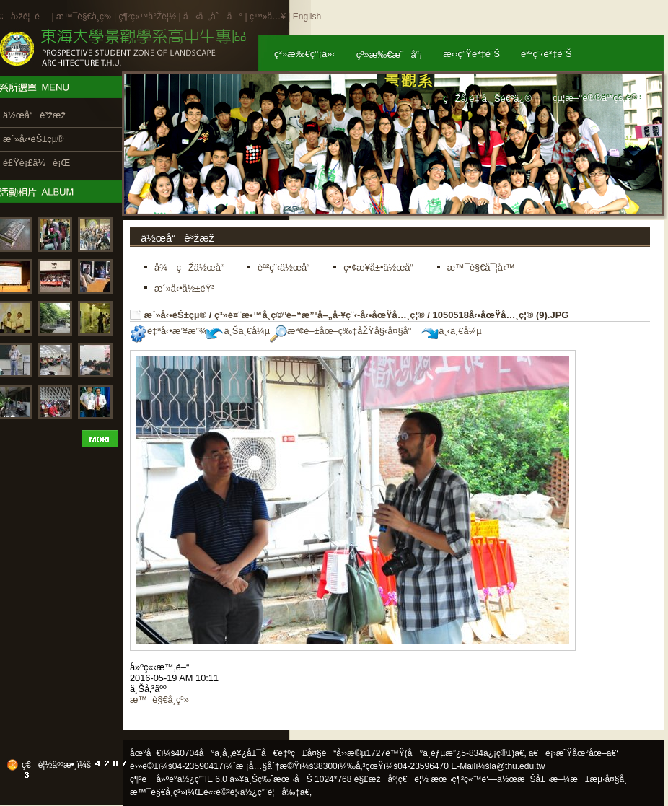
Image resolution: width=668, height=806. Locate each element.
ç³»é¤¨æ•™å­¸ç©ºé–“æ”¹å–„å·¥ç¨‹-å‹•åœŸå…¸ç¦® (319, 315)
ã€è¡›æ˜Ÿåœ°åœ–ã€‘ (573, 753)
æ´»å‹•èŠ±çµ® (175, 315)
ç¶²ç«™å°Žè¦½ (147, 17)
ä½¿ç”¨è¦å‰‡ (270, 792)
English (307, 17)
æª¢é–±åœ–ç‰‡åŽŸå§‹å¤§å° (344, 330)
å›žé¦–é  (30, 17)
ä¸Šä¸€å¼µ (238, 330)
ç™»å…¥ (268, 17)
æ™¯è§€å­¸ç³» (85, 17)
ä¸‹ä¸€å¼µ (451, 330)
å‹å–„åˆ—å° (212, 17)
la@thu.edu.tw (517, 766)
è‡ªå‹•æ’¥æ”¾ (168, 330)
